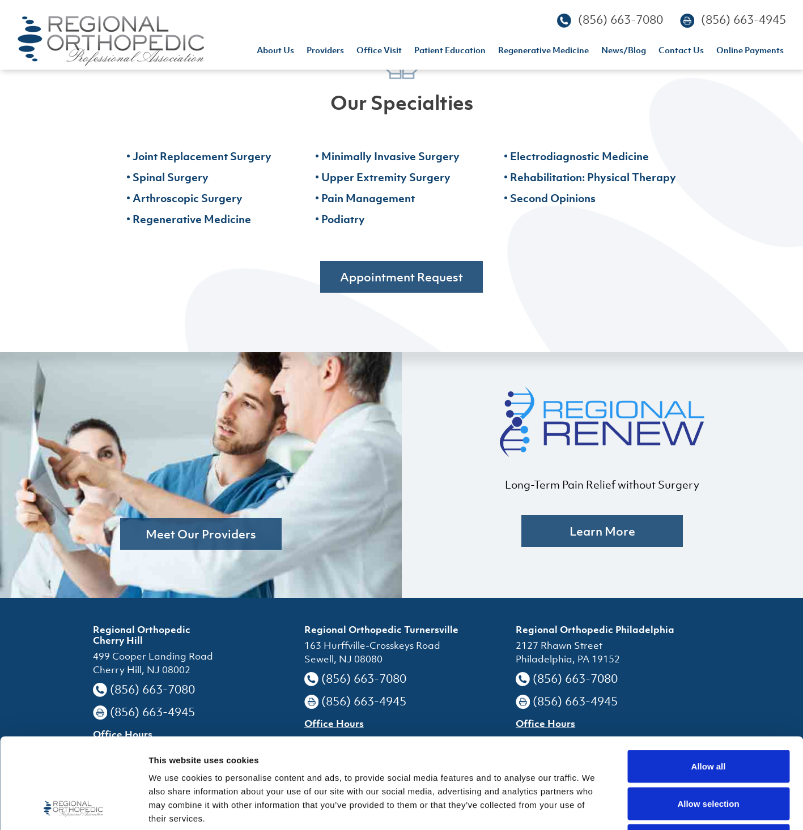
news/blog (623, 51)
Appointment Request (401, 277)
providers (325, 51)
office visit (379, 51)
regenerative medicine (543, 51)
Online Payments (750, 51)
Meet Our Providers (201, 534)
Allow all (708, 681)
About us (275, 51)
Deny (708, 755)
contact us (681, 51)
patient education (450, 51)
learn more (602, 531)
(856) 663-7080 (620, 19)
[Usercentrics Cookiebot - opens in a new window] (73, 807)
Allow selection (708, 719)
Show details (594, 807)
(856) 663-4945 (743, 19)
